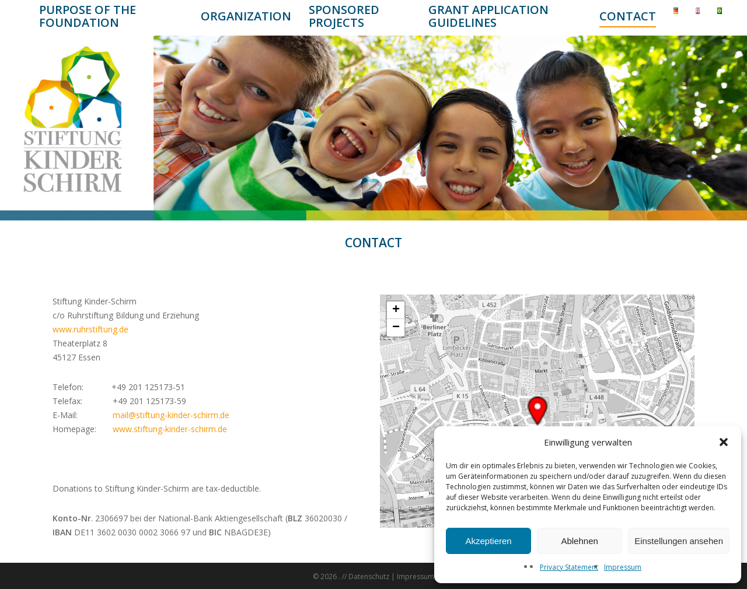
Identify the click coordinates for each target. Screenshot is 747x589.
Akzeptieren (488, 541)
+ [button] (396, 310)
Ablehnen (579, 541)
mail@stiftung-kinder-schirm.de (171, 414)
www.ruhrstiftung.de (90, 329)
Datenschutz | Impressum (391, 576)
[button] (723, 442)
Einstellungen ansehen (678, 541)
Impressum (622, 567)
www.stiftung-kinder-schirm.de (170, 428)
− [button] (396, 327)
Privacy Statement (569, 567)
